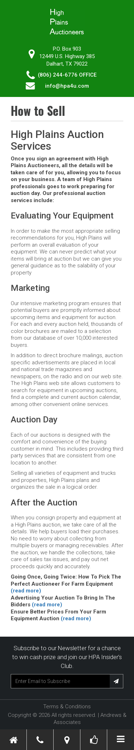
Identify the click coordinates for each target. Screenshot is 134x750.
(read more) (26, 590)
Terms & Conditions (67, 706)
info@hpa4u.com (67, 86)
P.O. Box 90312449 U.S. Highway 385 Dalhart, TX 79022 (67, 56)
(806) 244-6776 (58, 75)
